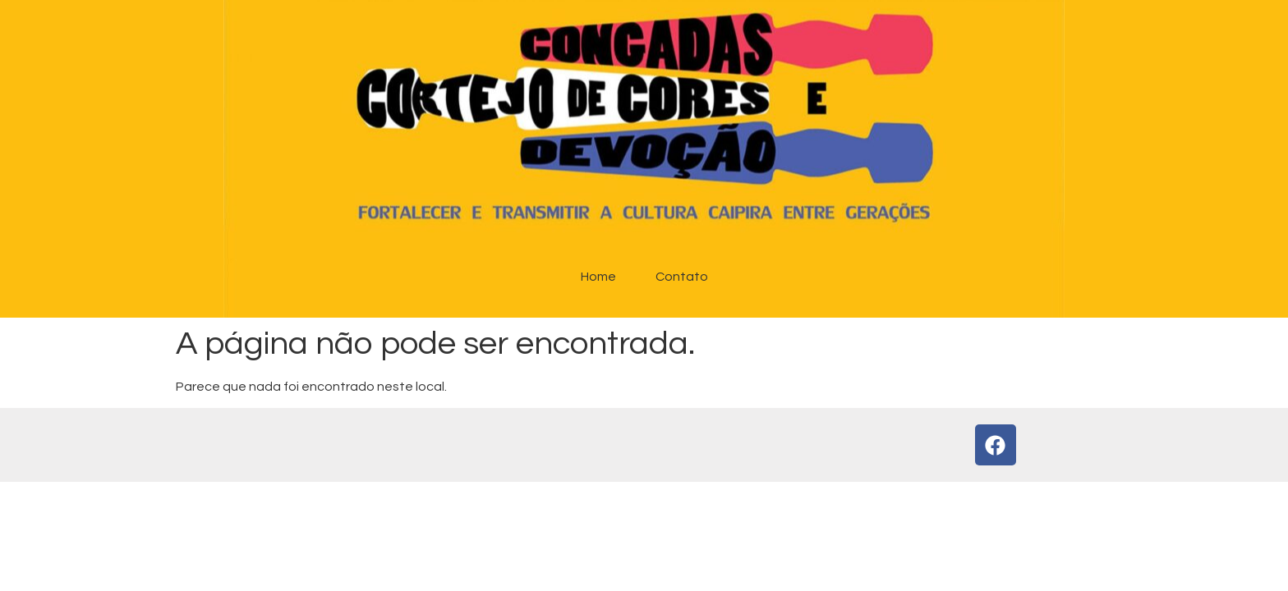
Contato (682, 276)
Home (598, 276)
